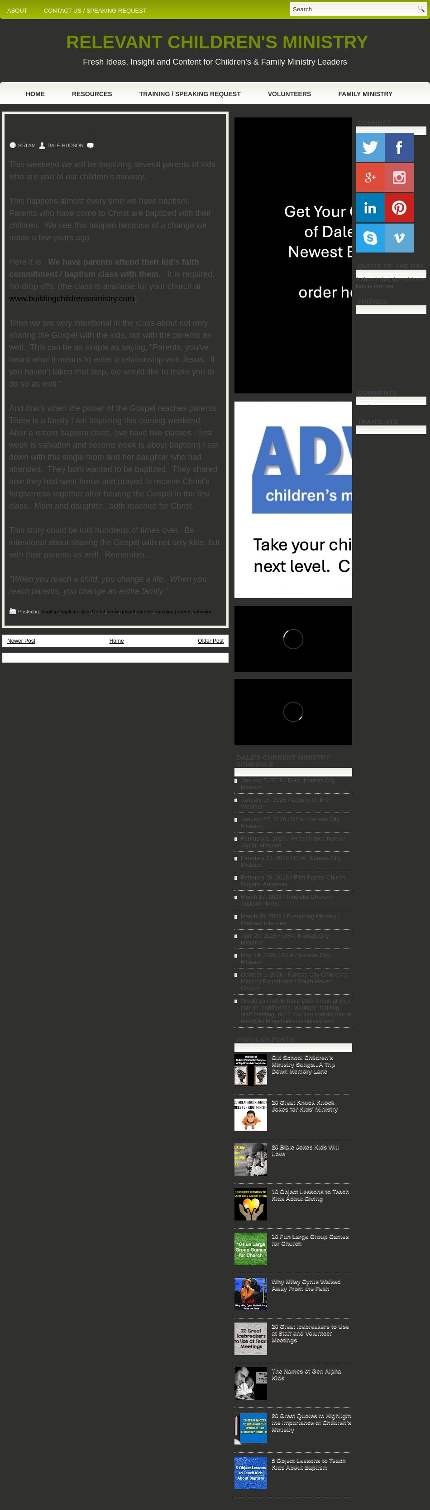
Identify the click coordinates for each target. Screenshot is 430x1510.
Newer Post (21, 641)
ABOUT (17, 10)
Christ (98, 611)
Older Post (211, 641)
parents (145, 611)
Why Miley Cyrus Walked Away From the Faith (306, 1284)
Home (35, 94)
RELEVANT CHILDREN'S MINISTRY (217, 42)
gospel (127, 611)
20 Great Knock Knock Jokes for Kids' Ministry (305, 1105)
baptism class (76, 611)
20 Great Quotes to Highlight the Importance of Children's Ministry (311, 1422)
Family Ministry (365, 94)
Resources (92, 94)
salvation (202, 611)
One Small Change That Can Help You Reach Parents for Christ (111, 128)
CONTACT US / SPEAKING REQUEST (95, 10)
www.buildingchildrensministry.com (71, 298)
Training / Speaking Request (190, 94)
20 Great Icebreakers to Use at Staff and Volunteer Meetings (310, 1333)
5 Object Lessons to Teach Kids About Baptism (309, 1463)
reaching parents (172, 611)
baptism (50, 611)
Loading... (369, 406)
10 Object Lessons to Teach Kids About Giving (310, 1194)
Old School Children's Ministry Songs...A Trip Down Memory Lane (303, 1064)
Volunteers (289, 94)
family (112, 611)
